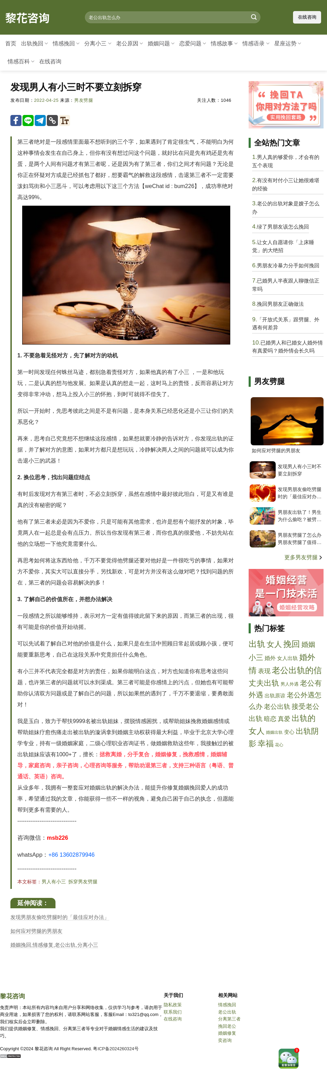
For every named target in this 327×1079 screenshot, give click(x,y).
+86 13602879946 (71, 854)
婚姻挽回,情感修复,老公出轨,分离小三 (54, 945)
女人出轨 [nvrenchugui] (287, 658)
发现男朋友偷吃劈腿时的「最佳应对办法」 (59, 917)
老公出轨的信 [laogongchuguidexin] (297, 670)
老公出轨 (227, 1012)
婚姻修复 (227, 1033)
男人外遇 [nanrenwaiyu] (290, 684)
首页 (10, 43)
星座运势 (287, 43)
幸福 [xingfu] (266, 743)
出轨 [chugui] (257, 644)
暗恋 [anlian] (270, 718)
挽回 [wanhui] (291, 644)
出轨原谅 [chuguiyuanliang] (275, 695)
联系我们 (173, 1012)
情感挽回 (66, 43)
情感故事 (224, 43)
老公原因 (129, 43)
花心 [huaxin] (279, 744)
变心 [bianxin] (289, 732)
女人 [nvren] (274, 644)
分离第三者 (229, 1019)
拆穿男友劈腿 (82, 881)
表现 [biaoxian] (264, 671)
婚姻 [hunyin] (308, 644)
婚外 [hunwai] (270, 658)
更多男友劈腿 (304, 557)
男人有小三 (54, 881)
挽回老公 (227, 1026)
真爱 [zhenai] (284, 718)
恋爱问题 (192, 43)
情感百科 (21, 61)
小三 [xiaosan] (256, 657)
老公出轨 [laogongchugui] (277, 706)
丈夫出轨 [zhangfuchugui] (264, 683)
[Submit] (254, 17)
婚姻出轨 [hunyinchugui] (274, 732)
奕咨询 (225, 1040)
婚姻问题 (161, 43)
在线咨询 (50, 61)
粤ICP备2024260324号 (116, 1048)
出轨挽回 (34, 43)
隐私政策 (173, 1004)
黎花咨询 (27, 17)
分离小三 (97, 43)
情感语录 (255, 43)
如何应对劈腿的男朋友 (36, 931)
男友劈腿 (83, 100)
